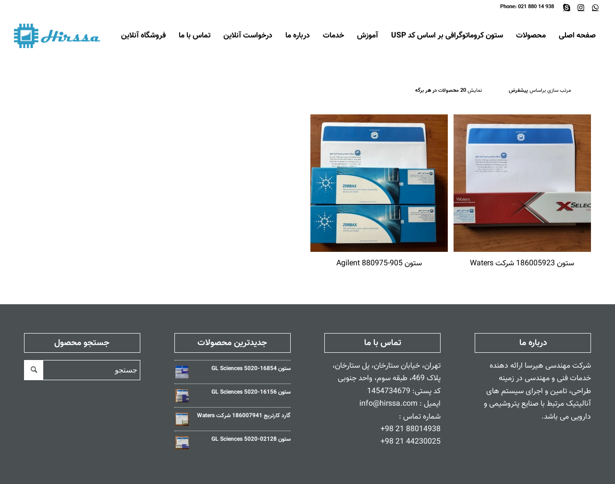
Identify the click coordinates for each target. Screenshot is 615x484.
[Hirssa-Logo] (59, 36)
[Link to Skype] (566, 7)
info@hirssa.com (388, 404)
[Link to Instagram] (581, 7)
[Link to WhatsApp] (595, 7)
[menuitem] (578, 36)
